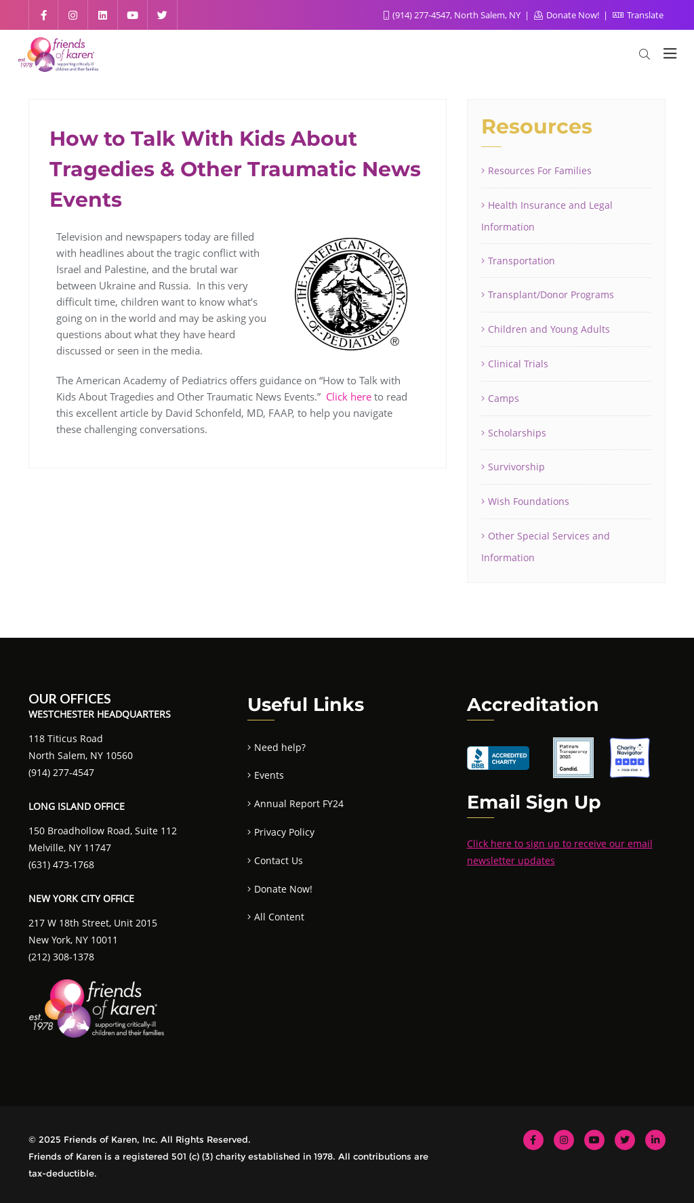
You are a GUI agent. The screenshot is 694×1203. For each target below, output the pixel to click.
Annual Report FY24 (299, 803)
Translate (638, 15)
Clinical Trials (518, 363)
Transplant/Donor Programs (551, 294)
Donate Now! (567, 15)
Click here (348, 396)
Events (269, 775)
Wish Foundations (528, 501)
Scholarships (517, 432)
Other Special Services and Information (545, 546)
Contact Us (278, 860)
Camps (503, 398)
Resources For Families (540, 170)
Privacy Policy (284, 831)
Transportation (521, 260)
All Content (279, 916)
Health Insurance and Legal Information (547, 216)
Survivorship (516, 466)
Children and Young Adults (549, 329)
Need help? (280, 747)
